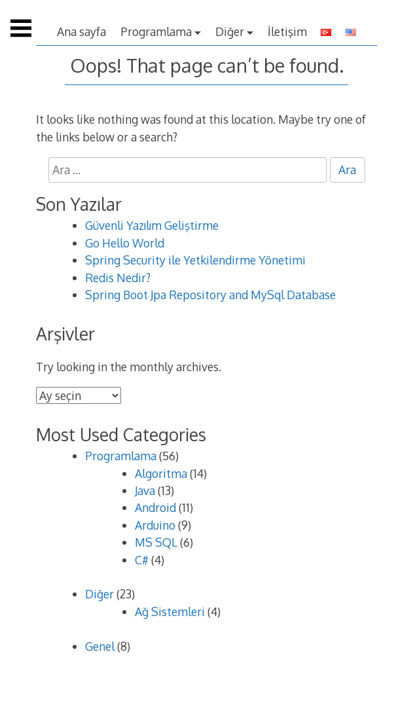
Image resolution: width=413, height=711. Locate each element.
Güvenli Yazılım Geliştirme (152, 225)
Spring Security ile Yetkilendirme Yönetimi (195, 260)
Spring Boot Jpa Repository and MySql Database (210, 294)
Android (155, 507)
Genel (100, 646)
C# (142, 560)
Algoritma (161, 473)
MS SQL (156, 542)
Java (145, 490)
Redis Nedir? (118, 277)
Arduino (155, 525)
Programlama (156, 31)
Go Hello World (124, 243)
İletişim (287, 31)
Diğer (229, 31)
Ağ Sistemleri (170, 611)
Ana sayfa (81, 31)
